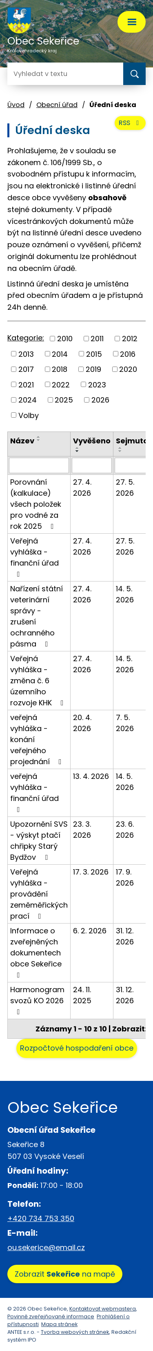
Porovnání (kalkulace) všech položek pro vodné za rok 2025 (35, 504)
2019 (93, 369)
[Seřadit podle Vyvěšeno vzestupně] (77, 448)
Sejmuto (132, 441)
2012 (129, 338)
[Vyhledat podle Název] (39, 465)
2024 (27, 400)
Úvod (15, 105)
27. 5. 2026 (125, 487)
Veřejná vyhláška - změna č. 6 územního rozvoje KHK (38, 680)
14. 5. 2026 (125, 594)
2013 (26, 354)
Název (22, 441)
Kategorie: (25, 338)
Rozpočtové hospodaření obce (76, 1048)
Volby (28, 415)
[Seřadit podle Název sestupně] (38, 440)
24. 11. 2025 (82, 995)
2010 (65, 338)
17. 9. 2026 (125, 877)
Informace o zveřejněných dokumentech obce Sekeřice (36, 952)
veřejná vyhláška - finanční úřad (34, 792)
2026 (100, 400)
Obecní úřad (57, 105)
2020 (128, 369)
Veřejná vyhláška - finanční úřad (34, 557)
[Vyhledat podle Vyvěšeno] (92, 465)
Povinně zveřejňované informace (50, 1316)
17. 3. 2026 (91, 872)
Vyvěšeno (92, 441)
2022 (61, 384)
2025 (64, 400)
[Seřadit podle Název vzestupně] (38, 436)
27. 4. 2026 (82, 487)
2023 (97, 384)
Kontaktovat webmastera (102, 1308)
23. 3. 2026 (82, 829)
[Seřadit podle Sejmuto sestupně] (120, 451)
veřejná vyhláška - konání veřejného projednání (37, 739)
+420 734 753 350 (40, 1218)
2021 (26, 384)
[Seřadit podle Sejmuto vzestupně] (120, 448)
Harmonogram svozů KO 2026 (37, 999)
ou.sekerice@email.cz (46, 1247)
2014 (60, 354)
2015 (94, 354)
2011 (97, 338)
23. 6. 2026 (125, 829)
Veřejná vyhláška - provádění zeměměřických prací (39, 894)
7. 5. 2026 (125, 723)
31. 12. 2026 (125, 936)
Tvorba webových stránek (75, 1332)
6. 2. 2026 (89, 931)
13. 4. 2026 (91, 776)
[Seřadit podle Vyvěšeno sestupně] (77, 451)
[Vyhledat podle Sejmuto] (132, 465)
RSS (130, 122)
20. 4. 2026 (82, 723)
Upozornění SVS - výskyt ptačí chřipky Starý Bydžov (39, 840)
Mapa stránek (59, 1324)
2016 (127, 354)
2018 (59, 369)
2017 (26, 369)
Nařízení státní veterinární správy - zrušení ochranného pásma (36, 616)
